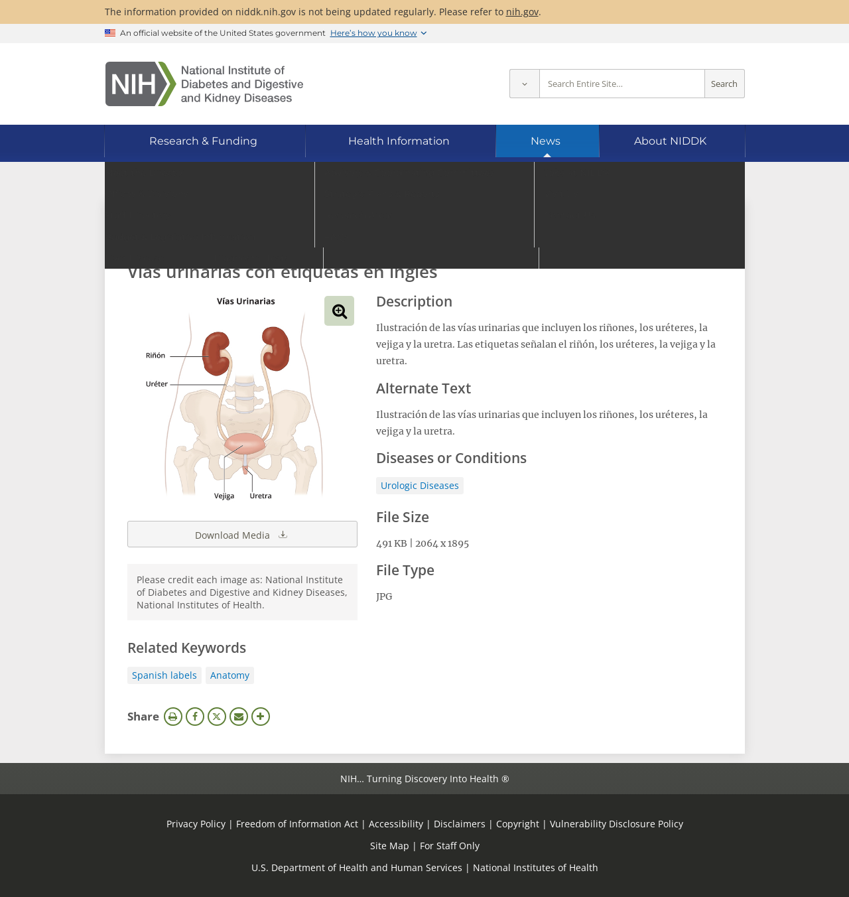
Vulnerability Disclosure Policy (616, 823)
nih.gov (522, 11)
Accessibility (396, 823)
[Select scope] (524, 84)
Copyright (517, 823)
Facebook (195, 716)
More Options (260, 716)
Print (173, 716)
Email (238, 716)
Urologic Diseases (420, 485)
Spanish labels (164, 675)
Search (724, 84)
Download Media (242, 534)
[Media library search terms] (405, 235)
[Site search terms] (622, 84)
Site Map (389, 845)
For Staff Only (450, 845)
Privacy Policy (196, 823)
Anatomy (229, 675)
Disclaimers (460, 823)
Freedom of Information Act (297, 823)
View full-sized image (339, 311)
